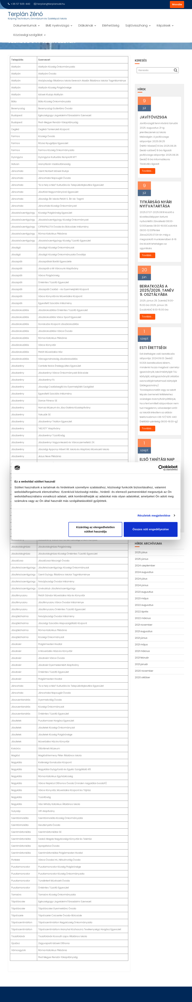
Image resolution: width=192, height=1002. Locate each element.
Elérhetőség (110, 25)
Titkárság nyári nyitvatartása (156, 204)
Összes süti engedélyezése (151, 529)
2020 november (144, 670)
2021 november (143, 624)
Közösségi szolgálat (28, 35)
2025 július (141, 552)
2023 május (141, 598)
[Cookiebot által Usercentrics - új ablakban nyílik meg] (161, 468)
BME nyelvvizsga (57, 25)
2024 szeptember (145, 565)
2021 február (142, 657)
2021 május (141, 644)
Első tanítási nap (157, 459)
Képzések (163, 25)
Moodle (177, 4)
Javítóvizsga (153, 117)
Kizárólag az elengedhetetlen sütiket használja (95, 529)
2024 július (141, 578)
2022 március (143, 618)
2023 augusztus (144, 591)
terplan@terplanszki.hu (49, 4)
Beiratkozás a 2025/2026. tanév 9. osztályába (157, 290)
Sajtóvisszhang (136, 25)
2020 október (142, 677)
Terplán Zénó (25, 14)
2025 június (141, 559)
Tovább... (147, 171)
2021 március (142, 651)
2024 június (141, 585)
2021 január (141, 664)
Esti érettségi (153, 347)
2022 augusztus (144, 605)
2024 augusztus (144, 572)
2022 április (141, 611)
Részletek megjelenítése (154, 515)
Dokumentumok (25, 25)
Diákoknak (85, 25)
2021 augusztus (143, 631)
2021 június (141, 637)
